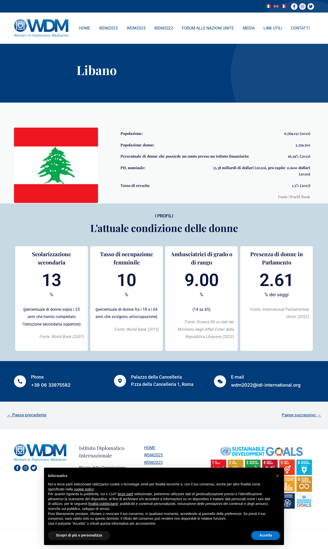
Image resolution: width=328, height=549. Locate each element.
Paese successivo (301, 414)
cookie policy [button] (84, 489)
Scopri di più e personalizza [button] (79, 535)
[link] (268, 6)
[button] (278, 476)
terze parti (125, 494)
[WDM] (41, 28)
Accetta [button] (265, 535)
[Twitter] (311, 6)
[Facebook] (294, 6)
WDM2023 (153, 462)
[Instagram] (302, 6)
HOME (149, 447)
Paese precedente (26, 414)
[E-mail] (220, 381)
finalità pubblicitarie (103, 504)
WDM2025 (153, 455)
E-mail (237, 377)
